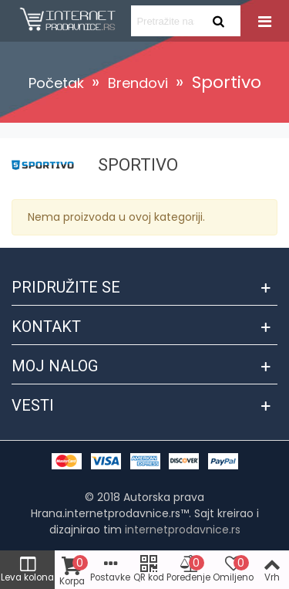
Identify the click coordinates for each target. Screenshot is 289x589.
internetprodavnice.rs (182, 529)
